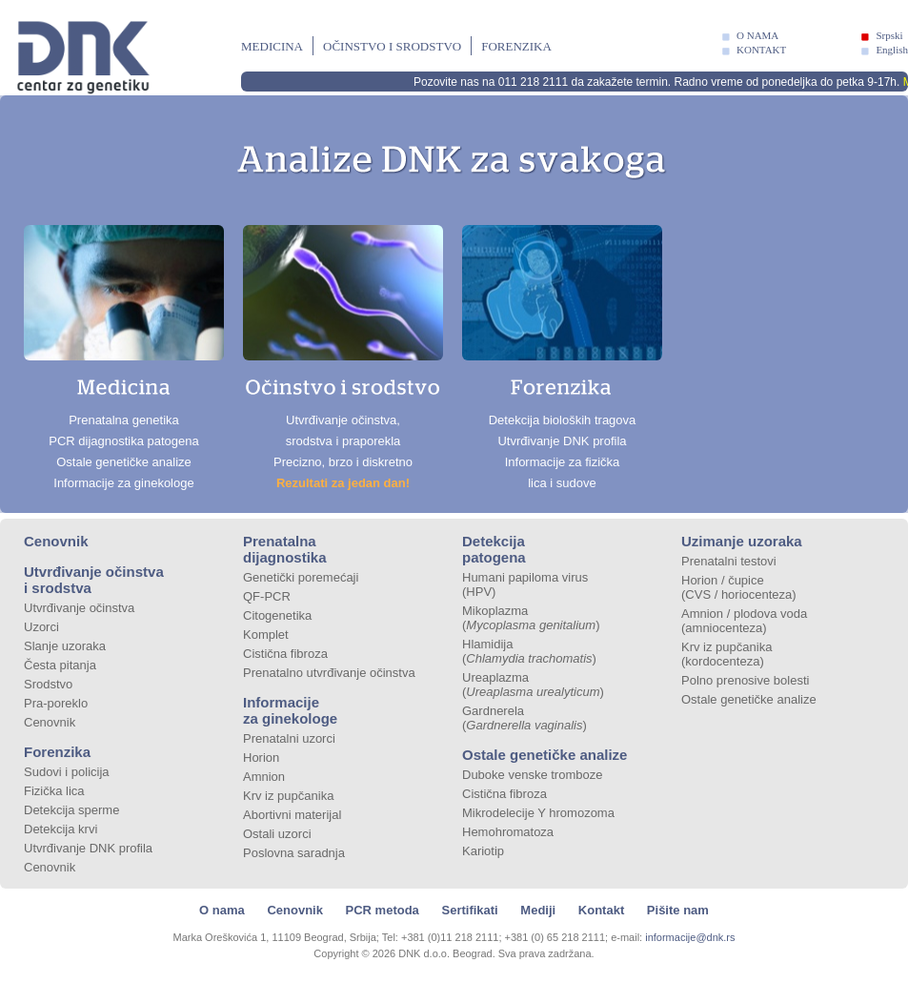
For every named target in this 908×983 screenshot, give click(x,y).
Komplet (266, 634)
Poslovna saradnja (294, 853)
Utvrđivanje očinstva (79, 608)
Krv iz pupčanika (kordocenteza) (726, 654)
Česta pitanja (60, 665)
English (892, 49)
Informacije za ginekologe (290, 710)
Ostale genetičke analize (544, 755)
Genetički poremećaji (300, 577)
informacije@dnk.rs (690, 937)
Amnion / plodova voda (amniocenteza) (744, 620)
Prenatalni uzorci (289, 738)
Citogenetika (277, 615)
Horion (261, 757)
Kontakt (601, 910)
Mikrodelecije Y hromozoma (538, 813)
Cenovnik (56, 541)
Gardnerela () (524, 718)
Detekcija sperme (71, 810)
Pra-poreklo (56, 703)
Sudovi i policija (67, 772)
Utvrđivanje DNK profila (88, 848)
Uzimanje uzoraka (741, 541)
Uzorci (41, 627)
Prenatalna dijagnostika (285, 549)
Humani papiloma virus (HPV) (525, 584)
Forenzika (516, 46)
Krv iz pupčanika (288, 795)
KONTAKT (761, 49)
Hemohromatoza (508, 832)
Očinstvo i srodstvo (392, 46)
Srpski (889, 35)
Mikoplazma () (531, 618)
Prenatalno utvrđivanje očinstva (329, 673)
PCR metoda (382, 910)
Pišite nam (678, 910)
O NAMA (757, 35)
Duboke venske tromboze (532, 775)
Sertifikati (469, 910)
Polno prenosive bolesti (745, 680)
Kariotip (483, 851)
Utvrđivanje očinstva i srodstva (94, 579)
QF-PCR (267, 596)
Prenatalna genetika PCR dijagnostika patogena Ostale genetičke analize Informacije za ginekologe (124, 357)
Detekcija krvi (60, 829)
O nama (222, 910)
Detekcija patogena (494, 549)
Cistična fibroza (285, 653)
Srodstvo (48, 684)
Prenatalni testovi (729, 561)
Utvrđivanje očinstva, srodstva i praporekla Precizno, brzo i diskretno (343, 357)
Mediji (537, 910)
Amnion (264, 776)
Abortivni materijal (292, 815)
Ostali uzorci (277, 834)
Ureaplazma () (533, 684)
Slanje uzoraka (65, 646)
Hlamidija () (529, 651)
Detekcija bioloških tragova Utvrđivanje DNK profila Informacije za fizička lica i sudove (562, 357)
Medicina (272, 46)
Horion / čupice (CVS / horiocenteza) (739, 587)
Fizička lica (54, 791)
